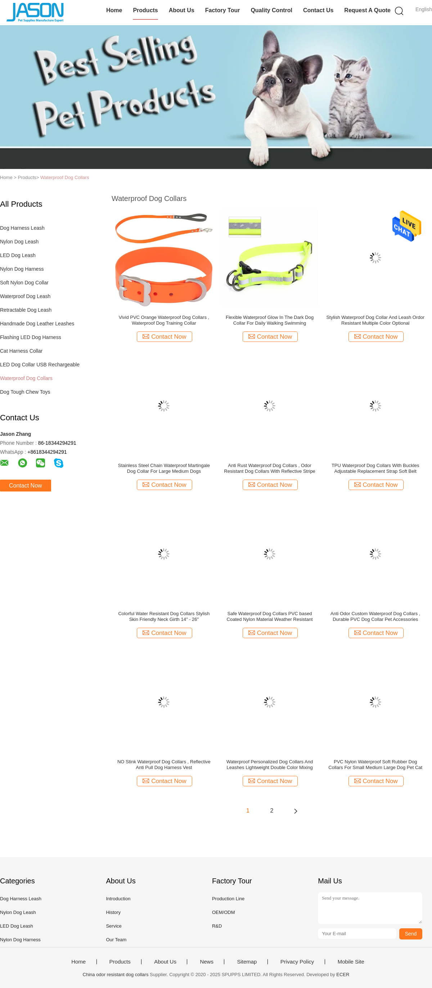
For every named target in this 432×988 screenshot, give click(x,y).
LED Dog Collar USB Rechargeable (40, 364)
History (113, 912)
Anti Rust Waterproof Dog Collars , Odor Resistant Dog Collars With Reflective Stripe (269, 468)
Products (145, 10)
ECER (342, 974)
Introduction (118, 898)
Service (113, 926)
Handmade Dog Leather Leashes (37, 323)
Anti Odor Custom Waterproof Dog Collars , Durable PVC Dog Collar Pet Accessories (375, 616)
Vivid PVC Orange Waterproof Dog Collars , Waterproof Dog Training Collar (164, 320)
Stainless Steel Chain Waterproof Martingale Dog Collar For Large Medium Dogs (164, 468)
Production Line (228, 898)
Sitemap (247, 961)
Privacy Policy (297, 961)
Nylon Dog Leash (19, 241)
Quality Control (271, 10)
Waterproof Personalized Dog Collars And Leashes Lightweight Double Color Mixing (269, 764)
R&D (217, 926)
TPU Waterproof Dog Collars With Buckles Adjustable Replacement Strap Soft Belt (375, 468)
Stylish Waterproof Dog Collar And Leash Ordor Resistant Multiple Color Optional (375, 320)
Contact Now (25, 485)
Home (114, 10)
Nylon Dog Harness (22, 269)
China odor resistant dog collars (116, 974)
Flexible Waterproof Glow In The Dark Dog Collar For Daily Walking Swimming (270, 320)
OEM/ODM (223, 912)
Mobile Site (351, 961)
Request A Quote (367, 10)
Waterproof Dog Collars (64, 177)
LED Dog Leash (18, 255)
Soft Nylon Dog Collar (24, 282)
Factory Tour (222, 10)
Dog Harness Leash (22, 228)
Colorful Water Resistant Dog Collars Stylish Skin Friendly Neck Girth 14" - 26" (164, 616)
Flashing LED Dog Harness (30, 337)
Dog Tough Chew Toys (25, 392)
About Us (181, 10)
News (206, 961)
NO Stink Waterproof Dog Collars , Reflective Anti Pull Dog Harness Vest (164, 764)
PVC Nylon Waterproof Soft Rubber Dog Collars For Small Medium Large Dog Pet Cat (375, 764)
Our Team (116, 939)
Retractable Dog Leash (25, 310)
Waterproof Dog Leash (25, 296)
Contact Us (318, 10)
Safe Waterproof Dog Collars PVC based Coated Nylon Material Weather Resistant (270, 616)
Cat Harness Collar (21, 351)
